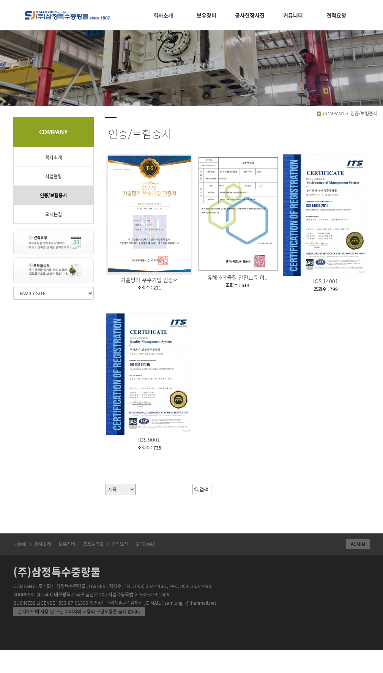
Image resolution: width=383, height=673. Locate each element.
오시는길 (53, 214)
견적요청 (119, 544)
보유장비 (66, 544)
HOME (20, 544)
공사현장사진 (250, 15)
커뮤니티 (293, 15)
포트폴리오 (93, 544)
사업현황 (53, 176)
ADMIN (358, 544)
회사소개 (53, 157)
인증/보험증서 (53, 195)
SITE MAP (146, 544)
